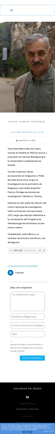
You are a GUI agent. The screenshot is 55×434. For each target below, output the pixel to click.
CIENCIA (12, 122)
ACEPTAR (27, 432)
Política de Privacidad (27, 422)
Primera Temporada (32, 122)
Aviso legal (27, 416)
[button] (11, 10)
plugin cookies (49, 431)
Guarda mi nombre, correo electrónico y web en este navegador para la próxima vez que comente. (26, 347)
